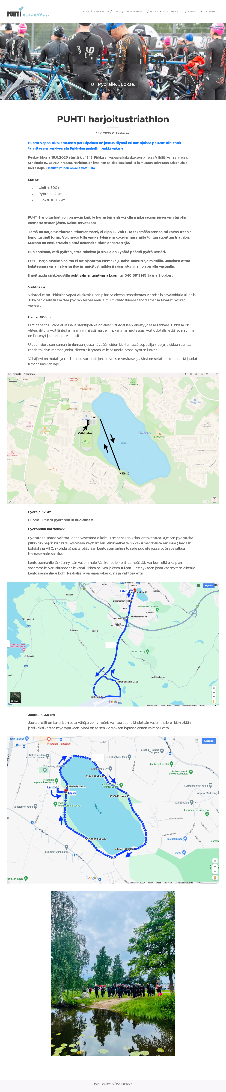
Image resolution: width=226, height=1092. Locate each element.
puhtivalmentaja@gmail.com (94, 275)
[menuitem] (82, 11)
